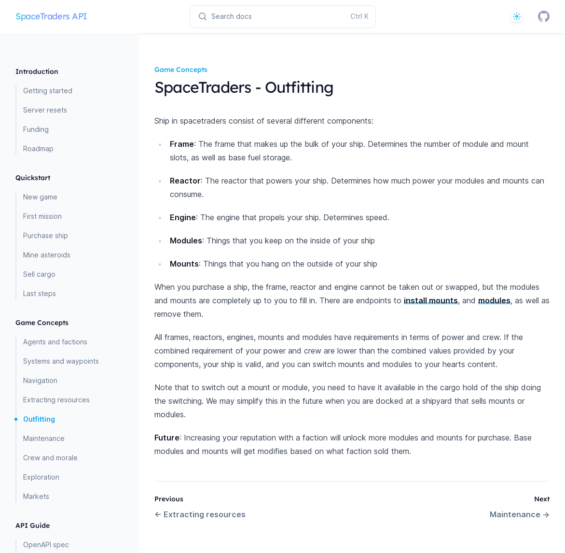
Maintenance (44, 438)
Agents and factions (55, 342)
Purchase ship (45, 235)
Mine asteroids (46, 255)
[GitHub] (544, 16)
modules (494, 300)
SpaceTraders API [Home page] (51, 16)
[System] (517, 16)
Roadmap (38, 148)
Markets (36, 496)
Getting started (47, 90)
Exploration (41, 477)
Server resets (45, 110)
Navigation (40, 380)
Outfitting (39, 419)
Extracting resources (56, 400)
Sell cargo (39, 274)
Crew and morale (50, 458)
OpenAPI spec (46, 544)
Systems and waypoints (61, 361)
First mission (42, 216)
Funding (36, 129)
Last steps (39, 293)
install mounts (431, 300)
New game (40, 197)
